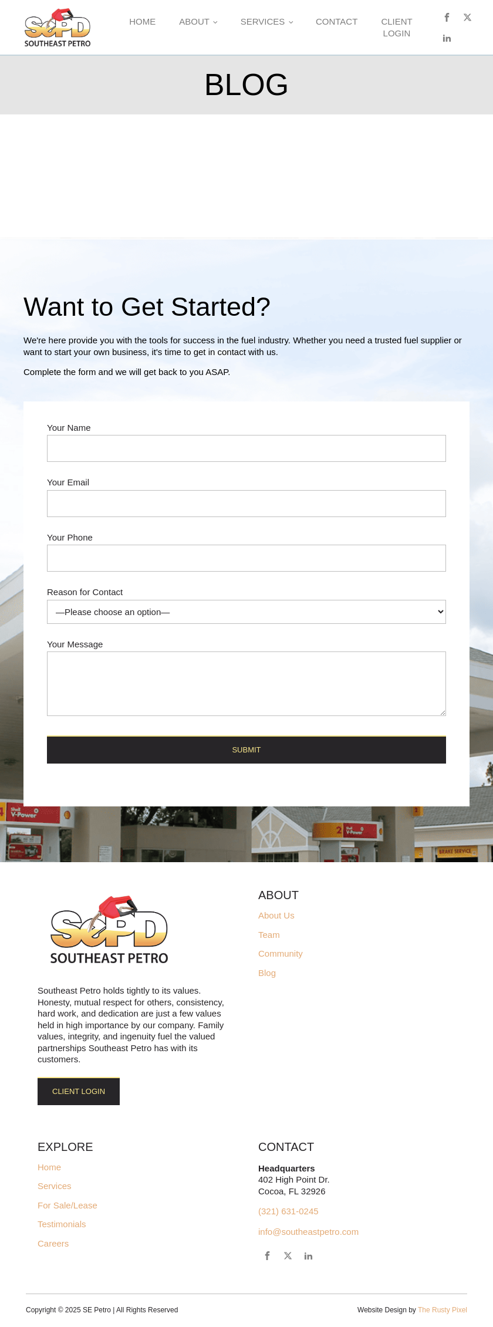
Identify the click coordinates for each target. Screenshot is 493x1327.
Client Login (396, 27)
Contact (336, 21)
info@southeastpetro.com (308, 1232)
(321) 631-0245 (288, 1211)
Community (280, 953)
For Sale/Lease (67, 1205)
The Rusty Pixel (442, 1310)
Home (142, 21)
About (194, 21)
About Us (276, 915)
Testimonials (62, 1224)
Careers (53, 1243)
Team (269, 935)
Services (263, 21)
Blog (267, 973)
